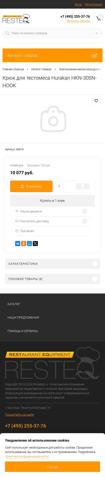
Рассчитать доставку (32, 221)
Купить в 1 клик (52, 201)
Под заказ (24, 231)
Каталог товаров (52, 55)
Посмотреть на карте (19, 414)
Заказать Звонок (78, 21)
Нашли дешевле (28, 211)
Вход (78, 4)
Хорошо (52, 467)
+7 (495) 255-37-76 (75, 17)
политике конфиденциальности (26, 456)
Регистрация (93, 4)
